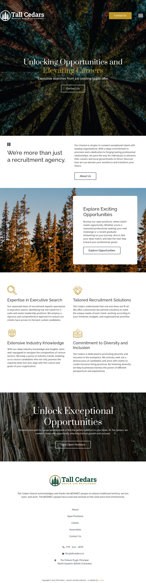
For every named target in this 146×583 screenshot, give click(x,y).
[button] (141, 15)
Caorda (101, 580)
